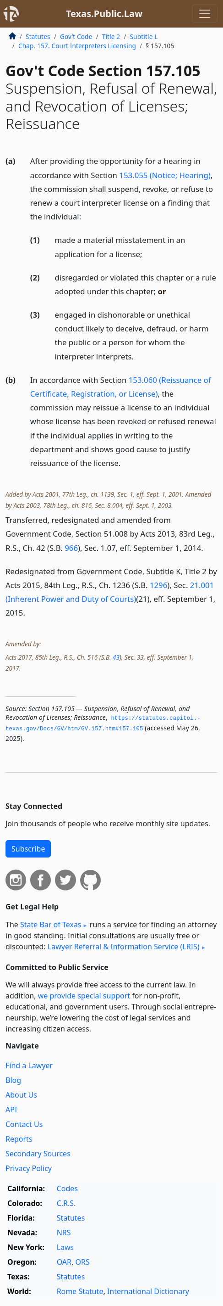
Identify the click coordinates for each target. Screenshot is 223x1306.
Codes (67, 1188)
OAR (64, 1262)
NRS (64, 1233)
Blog (13, 1080)
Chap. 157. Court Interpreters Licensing (77, 45)
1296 (158, 585)
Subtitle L (144, 36)
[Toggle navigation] (205, 14)
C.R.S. (66, 1203)
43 (116, 657)
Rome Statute (80, 1291)
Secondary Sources (38, 1154)
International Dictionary (148, 1291)
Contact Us (24, 1124)
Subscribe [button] (28, 849)
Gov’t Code (76, 36)
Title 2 (111, 36)
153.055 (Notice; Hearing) (164, 175)
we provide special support (84, 996)
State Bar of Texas (51, 924)
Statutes (38, 36)
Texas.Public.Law (104, 13)
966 (71, 548)
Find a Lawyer (29, 1065)
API (11, 1109)
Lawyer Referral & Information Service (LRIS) (124, 947)
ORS (82, 1262)
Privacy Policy (28, 1168)
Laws (65, 1247)
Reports (19, 1139)
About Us (21, 1095)
